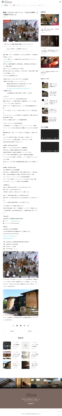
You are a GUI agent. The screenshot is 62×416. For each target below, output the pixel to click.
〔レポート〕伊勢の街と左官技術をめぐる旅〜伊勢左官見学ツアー (50, 72)
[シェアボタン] (13, 325)
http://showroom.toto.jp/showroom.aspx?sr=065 (18, 88)
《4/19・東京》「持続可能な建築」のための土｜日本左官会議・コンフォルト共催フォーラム (50, 51)
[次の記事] (29, 331)
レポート (42, 69)
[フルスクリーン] (57, 138)
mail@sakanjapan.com (8, 238)
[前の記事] (12, 331)
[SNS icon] (29, 403)
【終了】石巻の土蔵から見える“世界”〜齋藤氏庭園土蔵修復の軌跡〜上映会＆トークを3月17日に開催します (34, 365)
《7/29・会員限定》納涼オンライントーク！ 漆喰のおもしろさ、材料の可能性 (34, 355)
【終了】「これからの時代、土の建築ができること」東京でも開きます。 (16, 365)
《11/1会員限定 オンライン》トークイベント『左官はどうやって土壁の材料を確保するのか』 (16, 345)
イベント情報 (15, 342)
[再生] (42, 138)
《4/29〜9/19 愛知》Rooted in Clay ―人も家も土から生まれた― (16, 355)
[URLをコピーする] (28, 325)
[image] (50, 19)
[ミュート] (55, 138)
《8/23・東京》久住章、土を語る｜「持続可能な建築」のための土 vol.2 (50, 30)
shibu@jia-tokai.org (15, 221)
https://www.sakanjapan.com (10, 236)
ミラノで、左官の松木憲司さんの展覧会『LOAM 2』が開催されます (34, 345)
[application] (50, 134)
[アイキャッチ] (7, 345)
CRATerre (6, 61)
